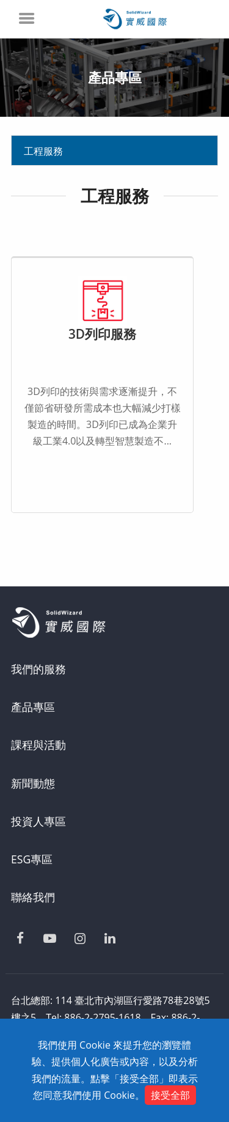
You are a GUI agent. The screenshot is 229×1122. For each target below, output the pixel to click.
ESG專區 (32, 859)
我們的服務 (38, 669)
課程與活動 (38, 744)
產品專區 (33, 706)
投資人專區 (38, 821)
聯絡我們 (33, 897)
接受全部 (170, 1095)
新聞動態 (33, 783)
